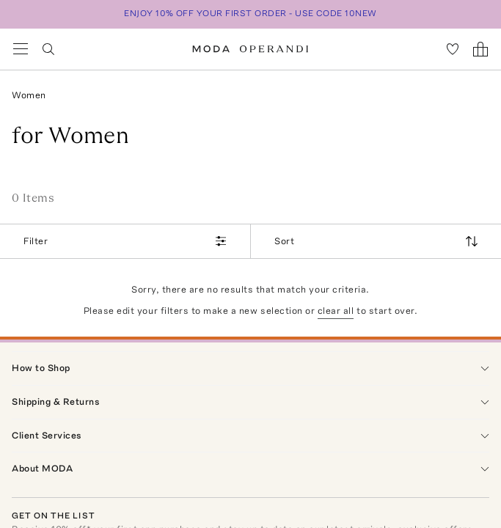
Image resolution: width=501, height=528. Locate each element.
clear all (336, 310)
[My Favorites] (452, 49)
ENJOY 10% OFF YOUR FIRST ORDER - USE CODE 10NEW (250, 13)
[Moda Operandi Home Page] (250, 49)
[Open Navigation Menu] (20, 49)
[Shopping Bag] (480, 49)
